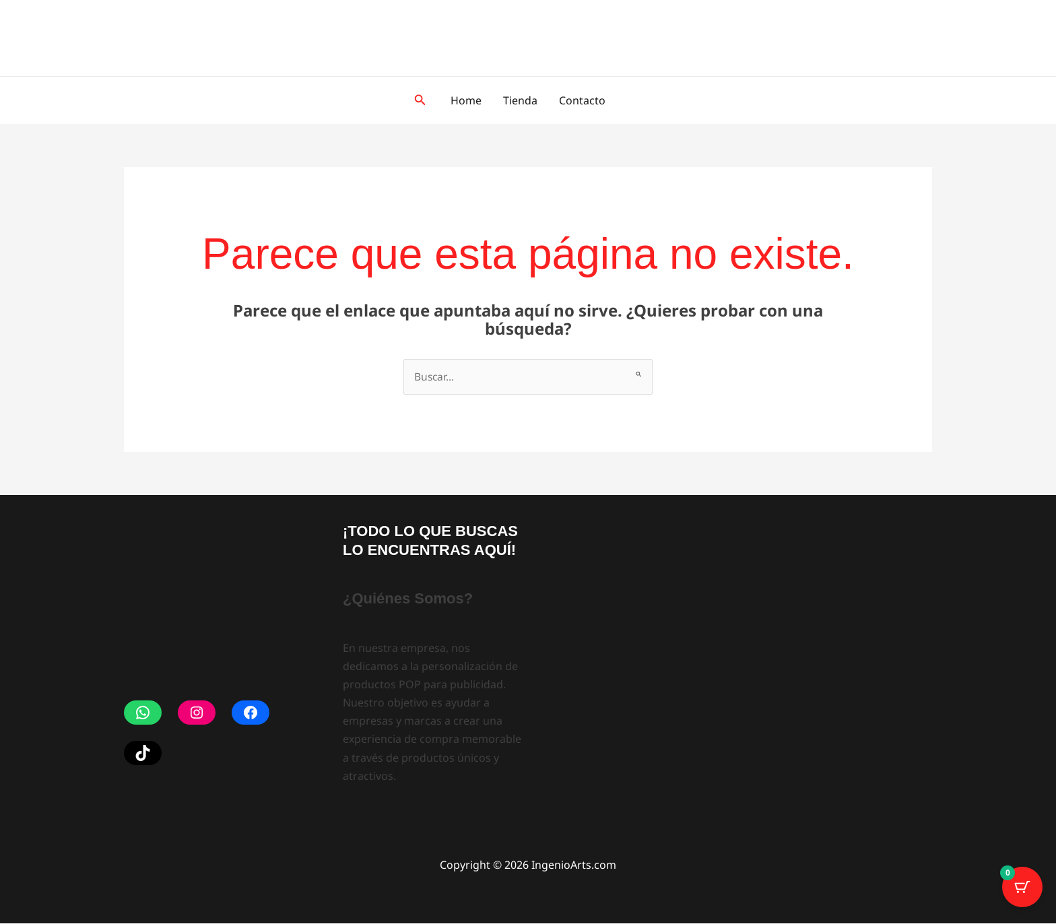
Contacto (582, 100)
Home (466, 100)
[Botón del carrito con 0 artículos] (1022, 890)
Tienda (520, 100)
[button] (420, 100)
